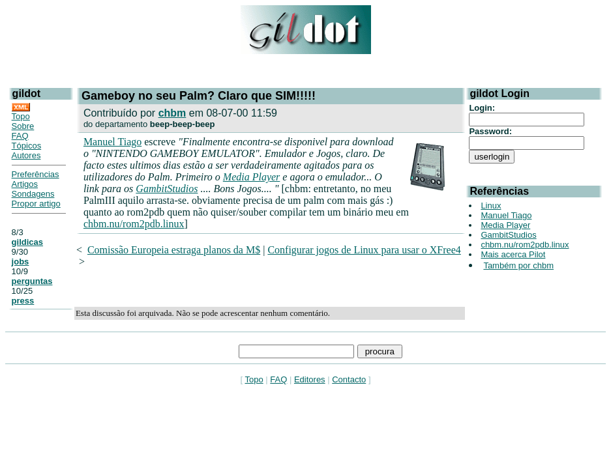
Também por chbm (518, 265)
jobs (20, 261)
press (23, 301)
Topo (21, 116)
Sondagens (33, 194)
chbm (172, 113)
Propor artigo (36, 203)
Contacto (349, 379)
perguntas (32, 281)
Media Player (251, 176)
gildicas (27, 242)
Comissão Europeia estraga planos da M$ (173, 249)
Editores (309, 379)
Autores (26, 155)
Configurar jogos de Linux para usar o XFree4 (363, 249)
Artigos (25, 184)
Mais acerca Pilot (513, 254)
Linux (491, 205)
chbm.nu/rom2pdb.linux (134, 223)
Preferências (35, 174)
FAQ (20, 136)
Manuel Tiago (112, 141)
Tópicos (27, 145)
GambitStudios (167, 188)
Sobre (23, 126)
